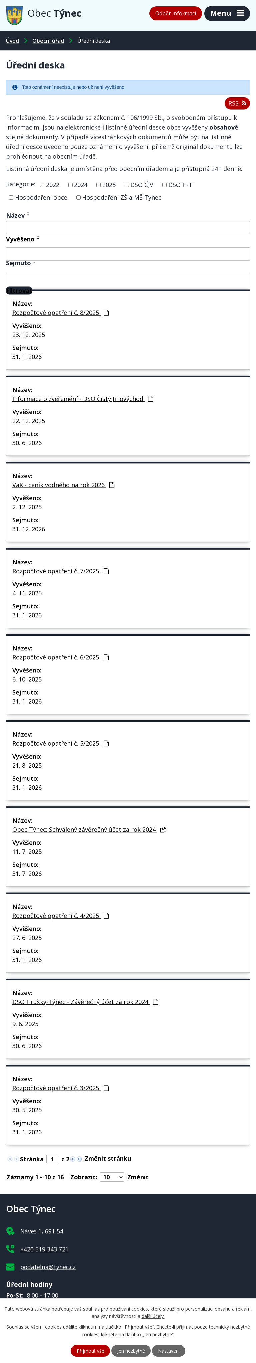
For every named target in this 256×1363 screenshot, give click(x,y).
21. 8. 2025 (27, 765)
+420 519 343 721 (44, 1249)
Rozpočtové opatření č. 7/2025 (60, 571)
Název (15, 215)
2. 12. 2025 (27, 507)
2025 (109, 185)
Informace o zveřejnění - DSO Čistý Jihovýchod (82, 399)
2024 (80, 185)
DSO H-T (180, 185)
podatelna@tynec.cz (48, 1267)
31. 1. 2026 (27, 357)
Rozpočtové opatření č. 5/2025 (60, 743)
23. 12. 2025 (28, 335)
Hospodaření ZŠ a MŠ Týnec (121, 197)
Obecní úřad (48, 40)
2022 (52, 185)
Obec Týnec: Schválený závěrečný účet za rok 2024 (89, 829)
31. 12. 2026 (28, 529)
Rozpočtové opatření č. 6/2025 (60, 657)
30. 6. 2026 (27, 443)
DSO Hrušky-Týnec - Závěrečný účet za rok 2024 (85, 1002)
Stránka (32, 1159)
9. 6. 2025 (25, 1024)
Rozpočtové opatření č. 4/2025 (60, 916)
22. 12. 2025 (28, 421)
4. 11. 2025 (27, 593)
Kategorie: (20, 184)
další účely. (153, 1316)
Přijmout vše (90, 1351)
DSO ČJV (141, 185)
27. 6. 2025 (27, 938)
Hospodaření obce (41, 197)
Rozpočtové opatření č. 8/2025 (60, 313)
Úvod (12, 40)
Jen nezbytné (131, 1351)
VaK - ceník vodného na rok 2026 (63, 485)
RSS (237, 103)
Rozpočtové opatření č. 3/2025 (60, 1088)
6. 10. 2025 (27, 679)
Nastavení (169, 1351)
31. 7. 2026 (27, 873)
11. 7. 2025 (27, 851)
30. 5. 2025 (27, 1110)
